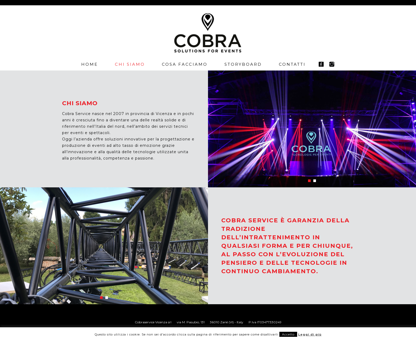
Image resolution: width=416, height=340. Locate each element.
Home (89, 64)
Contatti (292, 64)
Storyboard (243, 64)
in (331, 64)
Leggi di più (310, 334)
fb (321, 64)
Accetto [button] (288, 334)
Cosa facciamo (184, 64)
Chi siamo (130, 64)
